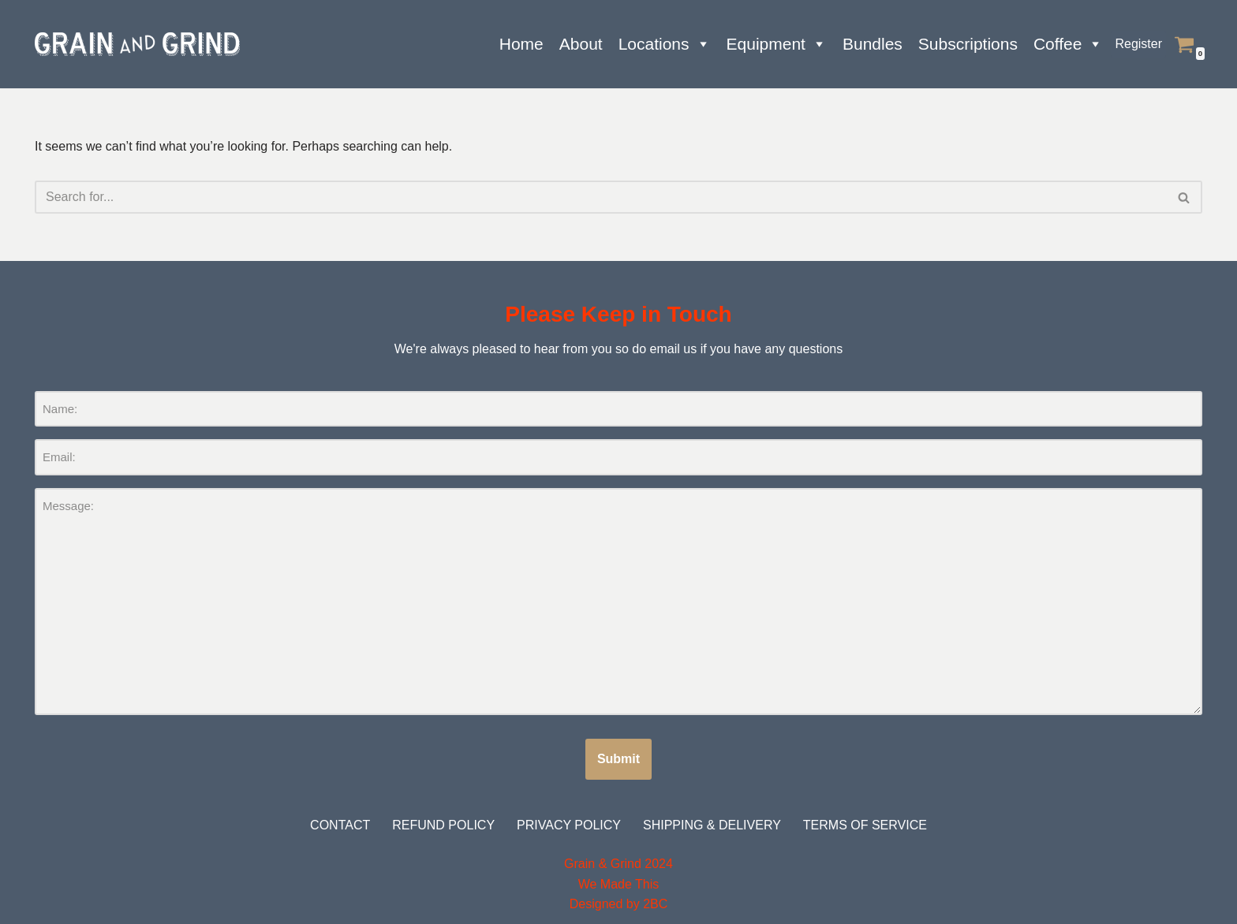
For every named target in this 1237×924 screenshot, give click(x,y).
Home (521, 44)
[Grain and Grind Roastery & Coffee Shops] (137, 44)
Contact (340, 825)
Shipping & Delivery (712, 825)
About (581, 44)
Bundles (873, 44)
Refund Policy (443, 825)
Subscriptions (968, 44)
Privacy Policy (569, 825)
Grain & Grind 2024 (618, 863)
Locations (664, 44)
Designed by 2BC (619, 904)
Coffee (1068, 44)
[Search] (601, 197)
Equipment (777, 44)
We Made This (619, 884)
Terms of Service (865, 825)
